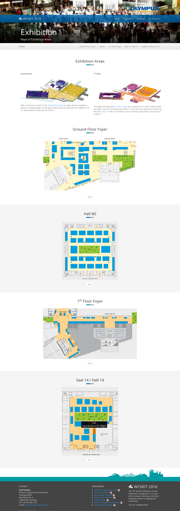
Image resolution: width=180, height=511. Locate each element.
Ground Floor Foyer (87, 46)
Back (90, 197)
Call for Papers (101, 500)
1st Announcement (103, 492)
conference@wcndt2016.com (36, 505)
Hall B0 (102, 46)
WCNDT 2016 (30, 18)
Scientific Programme (107, 490)
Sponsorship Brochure (104, 495)
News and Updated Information (108, 502)
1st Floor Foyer (115, 46)
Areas (22, 46)
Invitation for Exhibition (104, 497)
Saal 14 (105, 111)
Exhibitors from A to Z (150, 46)
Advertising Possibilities (104, 505)
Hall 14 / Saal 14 (131, 46)
